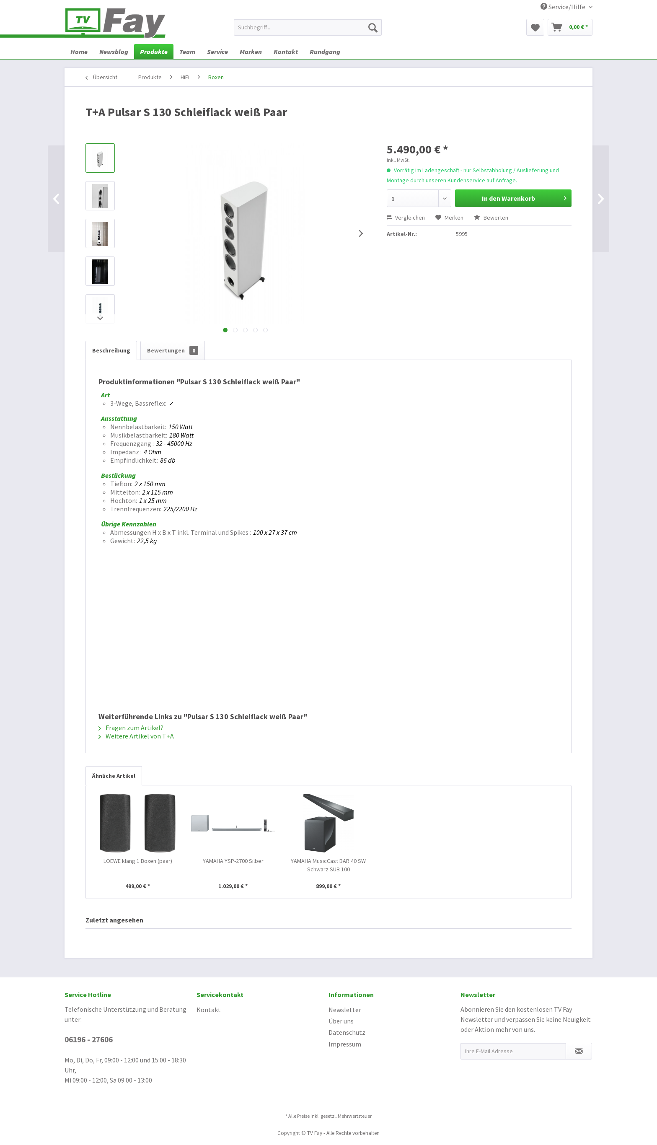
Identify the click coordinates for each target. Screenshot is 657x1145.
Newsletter (344, 1009)
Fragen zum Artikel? (130, 727)
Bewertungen (172, 350)
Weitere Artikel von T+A (136, 736)
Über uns (341, 1021)
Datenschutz (346, 1032)
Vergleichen (406, 217)
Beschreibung (111, 350)
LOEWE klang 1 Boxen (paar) (137, 861)
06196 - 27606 (89, 1039)
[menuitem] (308, 27)
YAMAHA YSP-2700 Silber (233, 861)
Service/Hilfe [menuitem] (564, 7)
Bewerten (491, 217)
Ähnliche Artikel (113, 776)
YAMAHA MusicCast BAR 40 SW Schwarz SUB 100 (328, 865)
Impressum (344, 1044)
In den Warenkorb (524, 197)
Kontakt (209, 1009)
